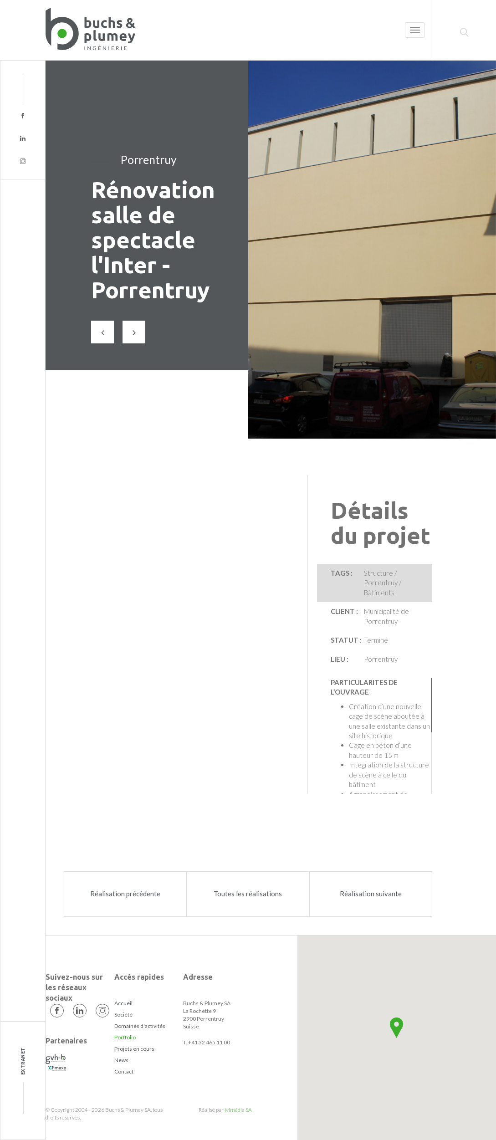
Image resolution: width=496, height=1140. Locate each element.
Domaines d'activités (139, 1025)
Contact (123, 1071)
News (121, 1060)
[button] (396, 1027)
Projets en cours (134, 1048)
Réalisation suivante (371, 894)
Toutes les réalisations (248, 894)
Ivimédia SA (238, 1109)
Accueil (123, 1003)
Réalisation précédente (125, 894)
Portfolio (125, 1037)
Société (123, 1014)
